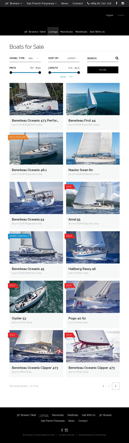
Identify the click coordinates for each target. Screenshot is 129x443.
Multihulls (72, 415)
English (109, 15)
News (71, 420)
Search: (92, 58)
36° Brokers (105, 415)
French (121, 15)
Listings (44, 415)
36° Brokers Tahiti (26, 415)
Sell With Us (88, 415)
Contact (83, 420)
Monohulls (58, 415)
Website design (85, 435)
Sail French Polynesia (53, 420)
